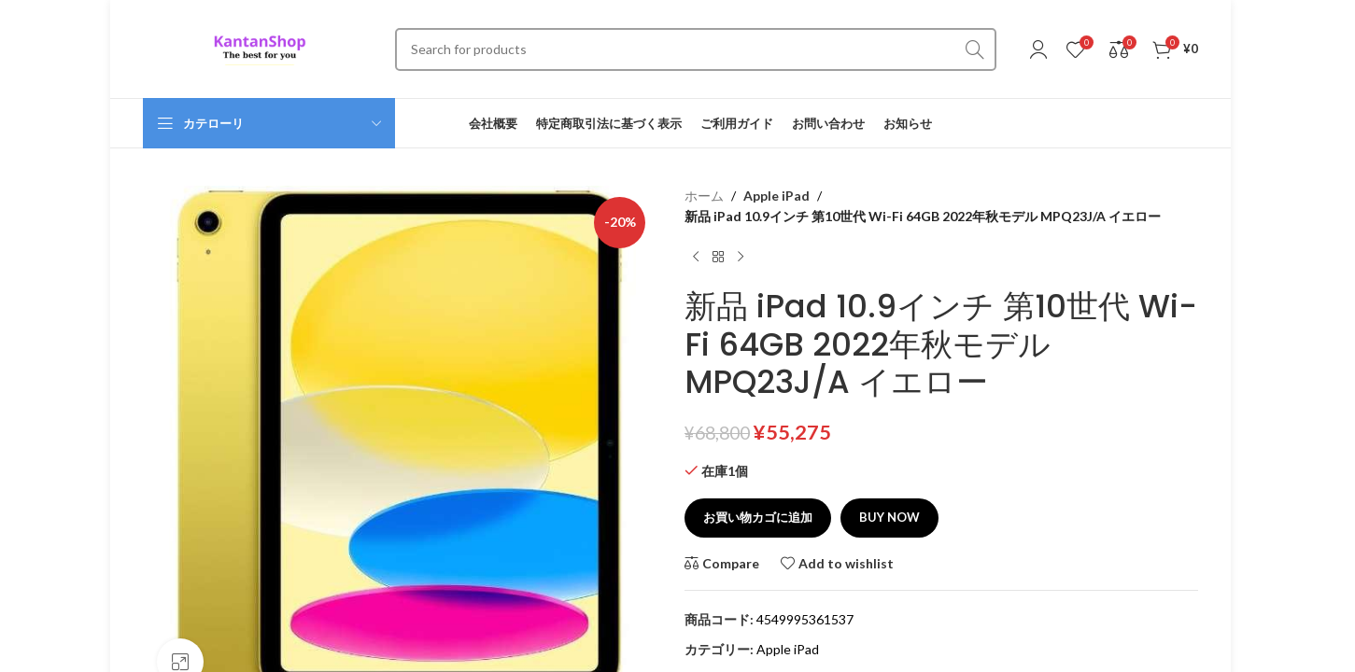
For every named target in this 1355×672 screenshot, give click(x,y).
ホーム (704, 195)
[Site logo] (259, 47)
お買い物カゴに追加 (757, 517)
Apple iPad (774, 195)
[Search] (695, 49)
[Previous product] (696, 257)
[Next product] (740, 257)
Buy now (889, 517)
